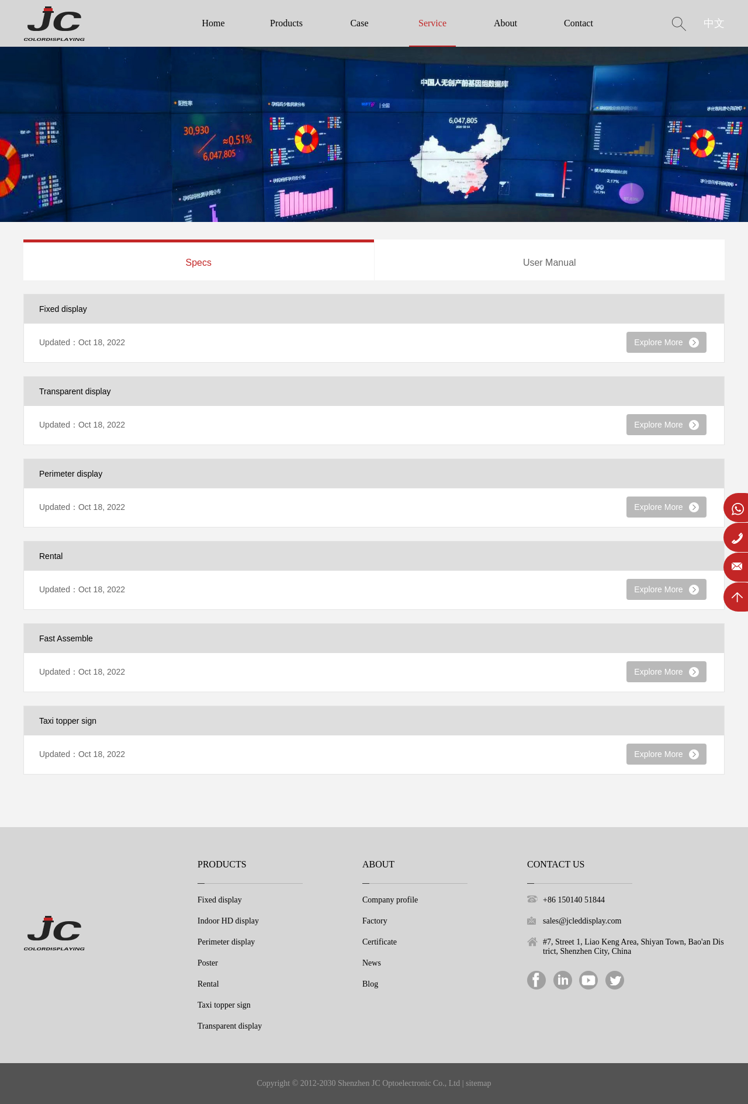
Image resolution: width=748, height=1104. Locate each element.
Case (359, 23)
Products (286, 23)
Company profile (390, 899)
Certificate (379, 942)
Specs (199, 263)
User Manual (549, 263)
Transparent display (230, 1026)
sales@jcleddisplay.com (582, 920)
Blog (370, 984)
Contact (578, 23)
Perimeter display (226, 942)
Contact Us (555, 864)
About (505, 23)
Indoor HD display (228, 920)
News (371, 963)
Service (432, 23)
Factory (374, 920)
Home (213, 23)
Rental (208, 984)
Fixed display (220, 899)
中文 (714, 23)
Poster (208, 963)
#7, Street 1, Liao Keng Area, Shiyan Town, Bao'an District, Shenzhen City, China (633, 947)
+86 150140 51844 (574, 899)
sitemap (478, 1083)
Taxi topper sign (224, 1005)
